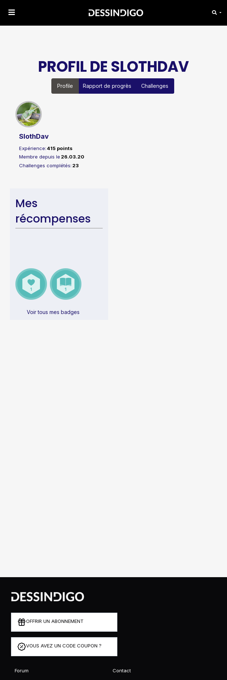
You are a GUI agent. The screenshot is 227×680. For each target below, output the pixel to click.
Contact (122, 670)
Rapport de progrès (107, 86)
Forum (22, 670)
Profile (65, 86)
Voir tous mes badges (53, 312)
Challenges (154, 86)
